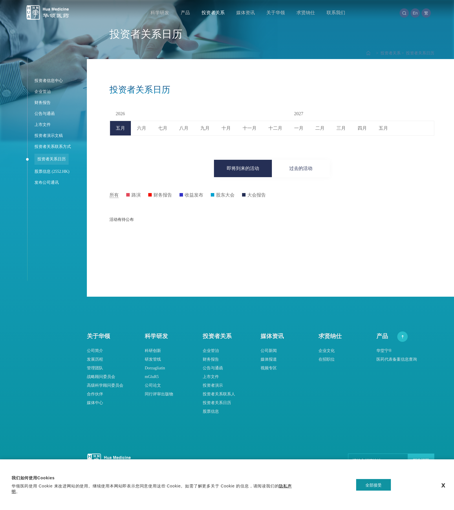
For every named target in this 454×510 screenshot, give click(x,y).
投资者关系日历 (417, 53)
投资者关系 (213, 12)
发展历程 (95, 359)
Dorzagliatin (155, 368)
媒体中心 (95, 403)
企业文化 (326, 350)
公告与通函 (213, 368)
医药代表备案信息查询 (396, 359)
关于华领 (275, 12)
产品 (185, 12)
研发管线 (153, 359)
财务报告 (211, 359)
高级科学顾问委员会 (105, 385)
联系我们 (336, 12)
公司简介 (95, 350)
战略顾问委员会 (101, 377)
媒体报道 (269, 359)
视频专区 (269, 368)
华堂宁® (384, 350)
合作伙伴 (95, 394)
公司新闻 (269, 350)
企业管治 (211, 350)
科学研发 (160, 12)
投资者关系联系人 (219, 394)
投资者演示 (213, 385)
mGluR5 (152, 377)
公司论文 (153, 385)
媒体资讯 (245, 12)
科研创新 (153, 350)
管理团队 (95, 368)
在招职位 (326, 359)
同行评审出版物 (159, 394)
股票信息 (211, 411)
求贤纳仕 (305, 12)
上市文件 (211, 377)
